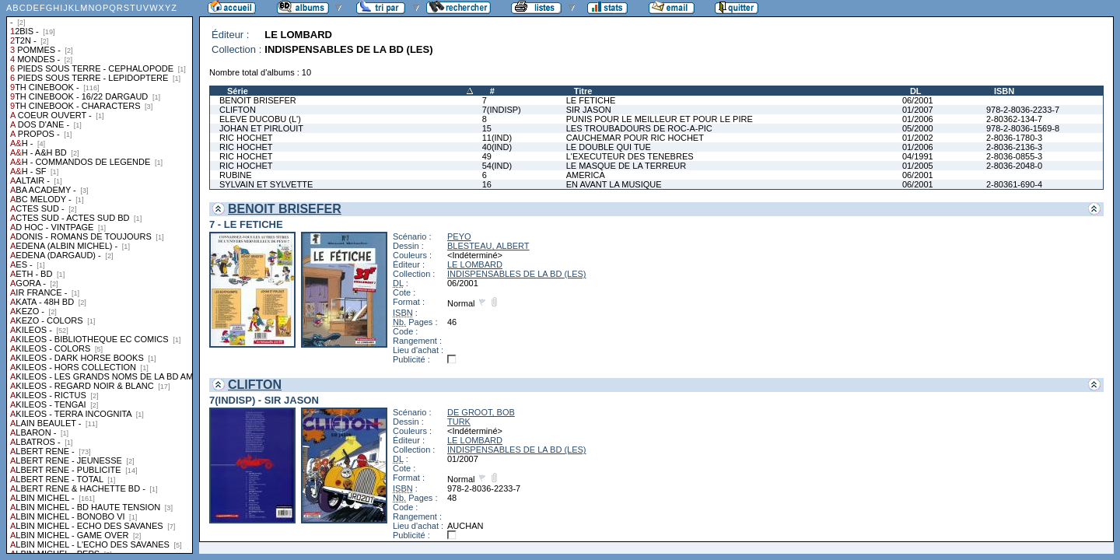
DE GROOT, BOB (481, 412)
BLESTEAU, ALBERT (488, 245)
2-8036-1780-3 (1014, 137)
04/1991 (917, 156)
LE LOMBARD (474, 264)
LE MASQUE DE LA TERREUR (626, 165)
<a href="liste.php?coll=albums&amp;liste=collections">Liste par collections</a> (99, 277)
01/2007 (917, 109)
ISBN (1004, 91)
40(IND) (497, 147)
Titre (583, 91)
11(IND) (497, 137)
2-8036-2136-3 (1014, 147)
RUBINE (235, 175)
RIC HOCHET (245, 137)
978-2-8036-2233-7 (1022, 109)
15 (487, 128)
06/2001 (917, 100)
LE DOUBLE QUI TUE (608, 147)
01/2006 (917, 119)
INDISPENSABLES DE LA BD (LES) (516, 273)
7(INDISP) (501, 109)
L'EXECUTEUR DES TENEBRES (630, 156)
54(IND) (497, 165)
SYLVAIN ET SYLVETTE (266, 184)
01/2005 (917, 165)
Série (237, 91)
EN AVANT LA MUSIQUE (614, 184)
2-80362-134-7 (1014, 119)
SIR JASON (588, 109)
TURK (459, 421)
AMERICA (585, 175)
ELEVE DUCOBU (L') (260, 119)
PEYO (459, 236)
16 (487, 184)
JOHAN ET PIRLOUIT (261, 128)
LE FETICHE (591, 100)
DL (916, 91)
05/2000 (917, 128)
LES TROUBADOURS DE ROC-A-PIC (639, 128)
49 (487, 156)
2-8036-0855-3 (1014, 156)
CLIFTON (237, 109)
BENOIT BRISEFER (257, 100)
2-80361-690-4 (1014, 184)
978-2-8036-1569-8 (1022, 128)
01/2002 (917, 137)
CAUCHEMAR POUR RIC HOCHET (635, 137)
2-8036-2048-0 (1014, 165)
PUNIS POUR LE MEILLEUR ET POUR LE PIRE (659, 119)
